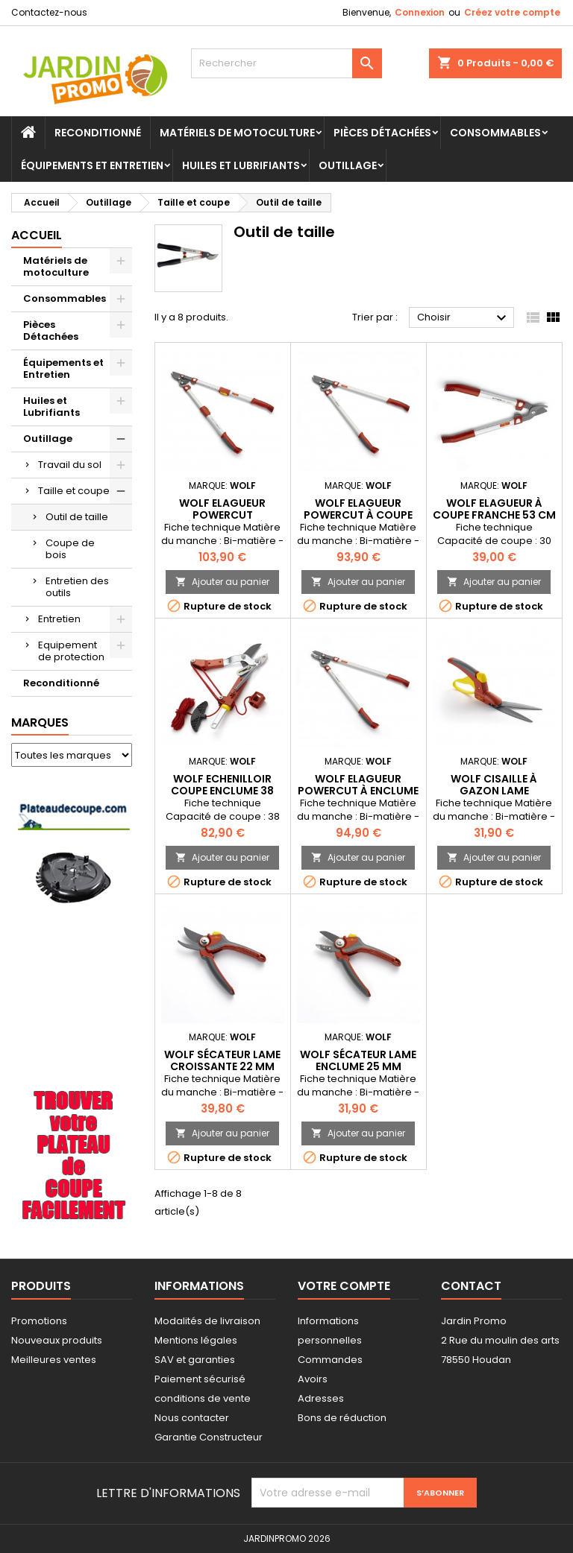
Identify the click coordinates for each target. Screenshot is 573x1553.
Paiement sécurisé (199, 1379)
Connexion (420, 12)
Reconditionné (97, 132)
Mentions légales (195, 1340)
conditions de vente (202, 1398)
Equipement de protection (71, 651)
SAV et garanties (194, 1360)
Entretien (59, 619)
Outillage (348, 165)
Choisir (463, 318)
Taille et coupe (74, 491)
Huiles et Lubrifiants (241, 165)
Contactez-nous (49, 12)
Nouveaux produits (56, 1340)
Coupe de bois (70, 549)
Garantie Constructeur (208, 1437)
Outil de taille (77, 517)
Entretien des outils (77, 587)
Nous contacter (191, 1418)
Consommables (495, 132)
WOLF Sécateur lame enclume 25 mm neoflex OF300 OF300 (358, 1066)
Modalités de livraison (207, 1321)
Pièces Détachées (382, 132)
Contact (471, 1285)
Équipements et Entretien (92, 165)
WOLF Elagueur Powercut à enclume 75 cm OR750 (358, 790)
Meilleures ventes (53, 1360)
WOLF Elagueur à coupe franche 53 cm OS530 (494, 515)
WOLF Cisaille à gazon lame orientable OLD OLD (494, 790)
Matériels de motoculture (237, 132)
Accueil (36, 235)
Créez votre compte (512, 12)
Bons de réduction (342, 1418)
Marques (40, 722)
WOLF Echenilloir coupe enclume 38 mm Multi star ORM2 (222, 790)
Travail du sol (69, 465)
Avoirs (313, 1379)
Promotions (39, 1321)
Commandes (330, 1360)
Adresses (321, 1398)
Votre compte (344, 1285)
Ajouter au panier (222, 581)
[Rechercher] (286, 63)
